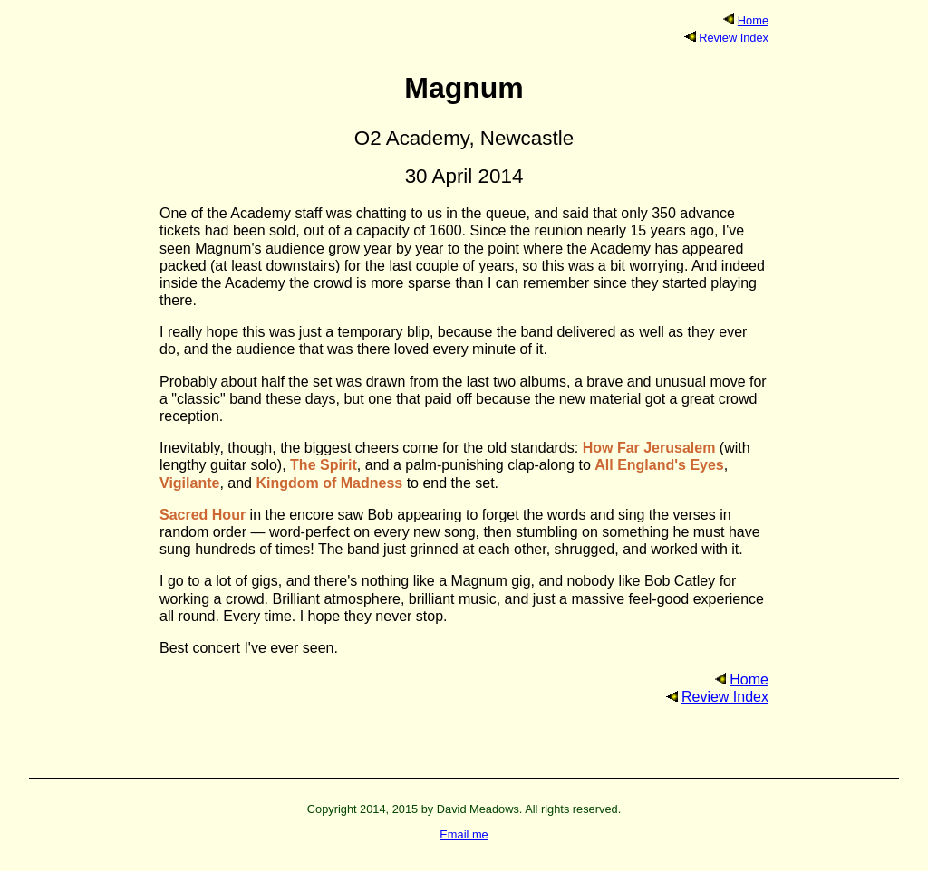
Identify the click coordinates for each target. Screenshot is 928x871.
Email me (464, 834)
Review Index (733, 37)
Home (753, 20)
